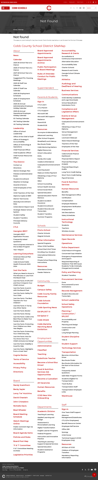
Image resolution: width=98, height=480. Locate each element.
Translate (72, 2)
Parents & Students (47, 97)
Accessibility (19, 363)
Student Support (70, 344)
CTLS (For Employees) (70, 420)
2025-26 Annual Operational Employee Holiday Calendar (22, 113)
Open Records (68, 239)
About (16, 51)
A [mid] (88, 2)
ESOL (40, 156)
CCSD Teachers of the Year (23, 193)
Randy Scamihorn (21, 385)
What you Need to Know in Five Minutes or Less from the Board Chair (23, 276)
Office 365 (65, 429)
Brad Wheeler (19, 410)
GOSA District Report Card (23, 207)
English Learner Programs (48, 431)
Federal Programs (44, 434)
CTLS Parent (42, 108)
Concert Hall (66, 135)
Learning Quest (44, 170)
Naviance (41, 119)
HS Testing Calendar (21, 124)
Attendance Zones (45, 269)
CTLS (15, 227)
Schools (41, 225)
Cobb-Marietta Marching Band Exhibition (44, 326)
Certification (66, 198)
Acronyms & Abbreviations (48, 132)
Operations (67, 243)
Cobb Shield (43, 320)
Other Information (46, 240)
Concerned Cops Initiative (72, 253)
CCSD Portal (66, 435)
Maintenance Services (72, 235)
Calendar (17, 59)
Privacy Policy (19, 368)
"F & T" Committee (22, 445)
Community (43, 281)
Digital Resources (44, 150)
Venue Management (70, 132)
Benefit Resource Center (71, 423)
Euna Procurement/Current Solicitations (70, 284)
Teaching (41, 354)
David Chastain (20, 397)
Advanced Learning (45, 135)
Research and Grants (70, 70)
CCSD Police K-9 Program (71, 250)
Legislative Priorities (23, 455)
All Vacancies (43, 383)
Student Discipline (70, 337)
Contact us (17, 165)
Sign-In (65, 409)
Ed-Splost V (42, 316)
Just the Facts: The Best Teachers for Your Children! (22, 300)
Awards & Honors (20, 185)
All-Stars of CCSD (68, 447)
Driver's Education (45, 153)
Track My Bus (67, 384)
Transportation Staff (70, 387)
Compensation (67, 201)
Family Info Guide (44, 159)
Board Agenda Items (23, 433)
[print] (95, 2)
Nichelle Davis (20, 406)
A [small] (86, 2)
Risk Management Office (71, 195)
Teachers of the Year (70, 144)
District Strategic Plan (21, 171)
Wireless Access (68, 231)
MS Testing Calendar (21, 121)
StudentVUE (42, 125)
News (15, 55)
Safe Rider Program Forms (72, 376)
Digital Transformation (46, 428)
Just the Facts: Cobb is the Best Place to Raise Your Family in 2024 (23, 319)
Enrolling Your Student (46, 252)
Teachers (65, 228)
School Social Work (45, 190)
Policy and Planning (71, 272)
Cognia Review (20, 355)
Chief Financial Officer (21, 150)
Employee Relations (69, 204)
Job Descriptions (68, 212)
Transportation (69, 352)
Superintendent (45, 88)
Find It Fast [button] (80, 2)
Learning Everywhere (23, 254)
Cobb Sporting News (47, 307)
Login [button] (65, 2)
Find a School (43, 230)
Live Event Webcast (69, 138)
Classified (41, 350)
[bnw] (93, 2)
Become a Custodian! (47, 379)
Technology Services (71, 348)
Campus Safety (44, 290)
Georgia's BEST (20, 231)
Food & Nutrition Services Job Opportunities (45, 372)
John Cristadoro (20, 402)
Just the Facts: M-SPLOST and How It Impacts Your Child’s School (23, 283)
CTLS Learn (42, 105)
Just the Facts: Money (21, 314)
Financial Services (70, 151)
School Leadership (70, 300)
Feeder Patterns (44, 272)
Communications (70, 95)
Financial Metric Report (71, 159)
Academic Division (46, 411)
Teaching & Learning (46, 414)
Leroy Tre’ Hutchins (22, 393)
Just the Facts (20, 270)
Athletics (66, 79)
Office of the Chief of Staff (23, 137)
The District (18, 162)
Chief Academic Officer (22, 153)
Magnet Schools (44, 236)
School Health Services (46, 187)
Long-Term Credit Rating (71, 172)
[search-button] (95, 8)
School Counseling (45, 184)
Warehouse (67, 396)
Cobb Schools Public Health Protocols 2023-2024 (22, 264)
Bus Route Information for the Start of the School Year (72, 365)
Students (65, 225)
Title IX (64, 340)
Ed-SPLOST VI (43, 312)
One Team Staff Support (71, 412)
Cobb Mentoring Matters (47, 147)
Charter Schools (44, 233)
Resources (42, 129)
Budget (41, 285)
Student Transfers (20, 218)
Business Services (70, 90)
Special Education (44, 193)
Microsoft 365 (43, 113)
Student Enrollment (21, 179)
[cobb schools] (19, 8)
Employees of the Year (70, 147)
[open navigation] (5, 8)
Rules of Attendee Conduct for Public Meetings (46, 76)
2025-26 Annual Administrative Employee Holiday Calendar (23, 106)
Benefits (41, 391)
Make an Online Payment (47, 173)
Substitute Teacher (46, 358)
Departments (44, 407)
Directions (17, 168)
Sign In (40, 102)
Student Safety (19, 215)
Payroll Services (68, 178)
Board (16, 380)
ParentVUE (42, 122)
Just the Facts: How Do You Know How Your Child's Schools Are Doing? (23, 339)
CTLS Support (43, 111)
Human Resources (46, 387)
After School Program (46, 138)
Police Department (70, 247)
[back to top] (94, 475)
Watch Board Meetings (71, 141)
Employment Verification (71, 206)
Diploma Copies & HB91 (22, 196)
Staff (64, 404)
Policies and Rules (21, 437)
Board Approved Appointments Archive (45, 60)
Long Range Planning (70, 333)
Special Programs (44, 243)
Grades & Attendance (46, 162)
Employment (67, 209)
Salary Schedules (68, 215)
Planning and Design (70, 325)
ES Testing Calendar (21, 118)
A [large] (90, 2)
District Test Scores (21, 199)
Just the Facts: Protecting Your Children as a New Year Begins (23, 326)
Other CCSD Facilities (46, 246)
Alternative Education (70, 61)
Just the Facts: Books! (21, 311)
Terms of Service (21, 359)
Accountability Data (69, 64)
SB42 (40, 181)
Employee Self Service (70, 426)
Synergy (65, 432)
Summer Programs (45, 217)
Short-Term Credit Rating (71, 175)
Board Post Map (20, 441)
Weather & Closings (21, 182)
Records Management (72, 291)
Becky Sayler (19, 389)
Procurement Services (72, 279)
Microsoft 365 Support (46, 116)
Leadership (18, 128)
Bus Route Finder (44, 144)
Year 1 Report (18, 250)
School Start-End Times (47, 249)
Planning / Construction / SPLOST (68, 313)
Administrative (44, 346)
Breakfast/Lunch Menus (47, 141)
